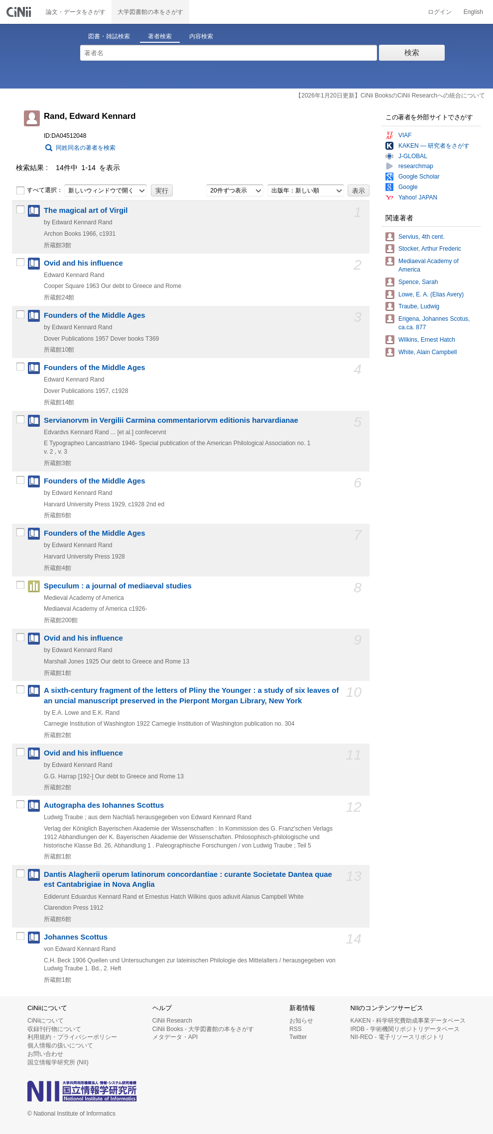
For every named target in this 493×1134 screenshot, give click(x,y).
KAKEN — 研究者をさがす (434, 145)
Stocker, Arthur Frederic (429, 248)
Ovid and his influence (83, 263)
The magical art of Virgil (85, 210)
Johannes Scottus (76, 937)
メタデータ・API (175, 1037)
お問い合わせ (45, 1053)
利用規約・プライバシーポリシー (72, 1037)
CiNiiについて (45, 1020)
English (473, 11)
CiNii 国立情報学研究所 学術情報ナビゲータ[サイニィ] (20, 12)
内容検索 (201, 36)
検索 (411, 52)
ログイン (440, 11)
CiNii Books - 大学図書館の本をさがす (203, 1029)
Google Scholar (419, 176)
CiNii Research (172, 1020)
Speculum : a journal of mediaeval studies (118, 586)
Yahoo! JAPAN (417, 197)
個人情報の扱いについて (60, 1045)
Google (408, 187)
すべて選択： (39, 190)
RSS (295, 1029)
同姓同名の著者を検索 (86, 147)
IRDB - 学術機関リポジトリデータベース (405, 1029)
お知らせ (301, 1020)
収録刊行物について (54, 1029)
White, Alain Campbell (427, 352)
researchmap (415, 166)
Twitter (298, 1037)
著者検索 (160, 36)
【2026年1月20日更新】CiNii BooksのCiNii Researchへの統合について (390, 95)
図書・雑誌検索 (109, 36)
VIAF (405, 135)
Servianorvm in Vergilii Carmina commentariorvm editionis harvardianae (171, 420)
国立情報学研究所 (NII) (58, 1062)
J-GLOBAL (412, 156)
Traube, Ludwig (418, 306)
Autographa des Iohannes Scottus (104, 805)
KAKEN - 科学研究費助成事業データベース (408, 1020)
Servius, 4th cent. (421, 236)
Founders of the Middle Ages (94, 315)
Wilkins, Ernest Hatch (426, 339)
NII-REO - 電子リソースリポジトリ (397, 1037)
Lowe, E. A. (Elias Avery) (431, 294)
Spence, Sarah (418, 282)
